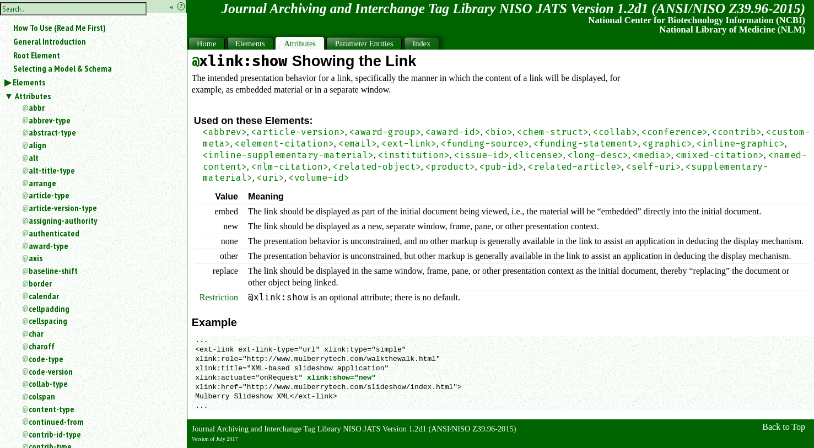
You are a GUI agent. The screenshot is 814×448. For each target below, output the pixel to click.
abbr (37, 107)
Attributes (33, 95)
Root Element (36, 55)
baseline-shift (53, 270)
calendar (44, 295)
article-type (49, 195)
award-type (48, 245)
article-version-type (63, 207)
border (40, 283)
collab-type (48, 383)
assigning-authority (63, 220)
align (37, 144)
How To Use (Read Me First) (59, 27)
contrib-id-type (55, 434)
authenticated (54, 233)
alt (34, 157)
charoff (42, 346)
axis (35, 257)
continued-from (56, 421)
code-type (46, 358)
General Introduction (49, 41)
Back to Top (783, 426)
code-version (51, 371)
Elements (29, 82)
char (36, 333)
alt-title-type (52, 170)
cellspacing (48, 320)
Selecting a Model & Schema (62, 68)
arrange (42, 182)
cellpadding (49, 308)
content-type (51, 408)
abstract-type (52, 132)
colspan (42, 396)
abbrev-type (50, 120)
